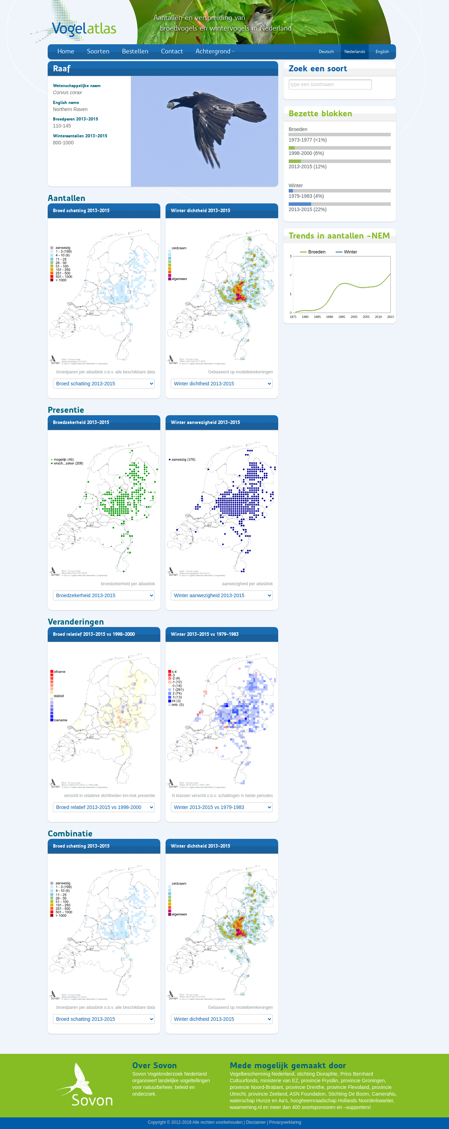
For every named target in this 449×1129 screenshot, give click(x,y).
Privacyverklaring (285, 1122)
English (382, 51)
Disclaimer (256, 1122)
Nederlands (354, 51)
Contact (172, 51)
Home (66, 51)
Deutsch (326, 51)
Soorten (98, 51)
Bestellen (135, 51)
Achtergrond (215, 51)
